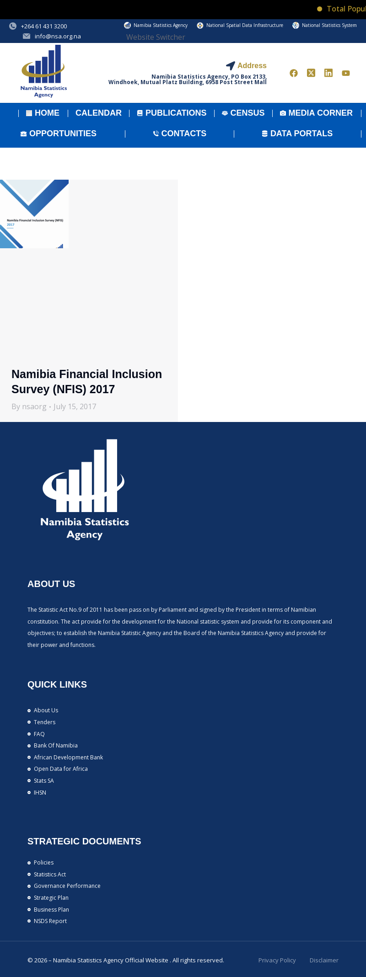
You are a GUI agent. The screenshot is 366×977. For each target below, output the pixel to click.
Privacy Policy (277, 960)
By (29, 406)
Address (252, 65)
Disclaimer (324, 960)
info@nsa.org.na (58, 36)
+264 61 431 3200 (44, 26)
